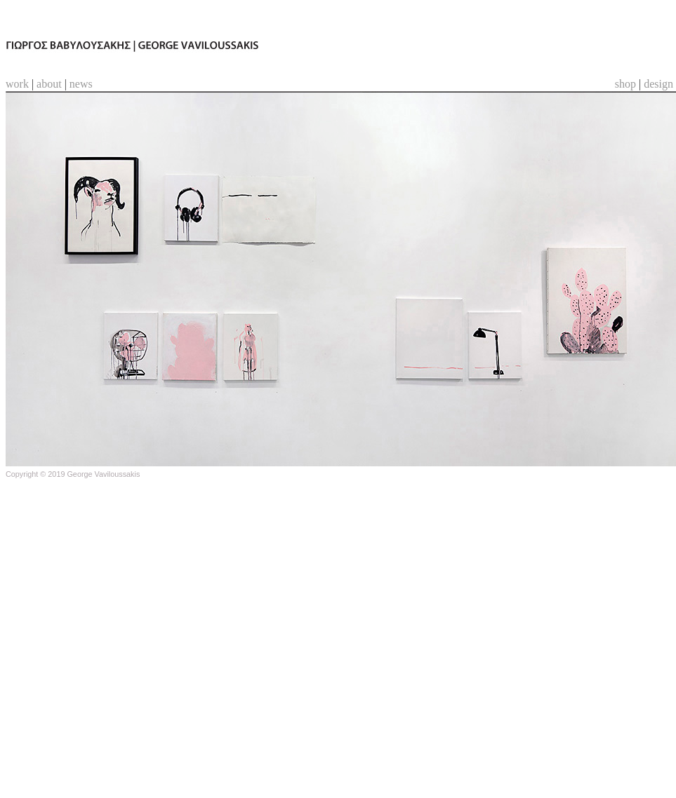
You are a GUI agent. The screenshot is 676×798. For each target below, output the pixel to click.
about (49, 84)
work (17, 84)
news (81, 84)
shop (625, 84)
